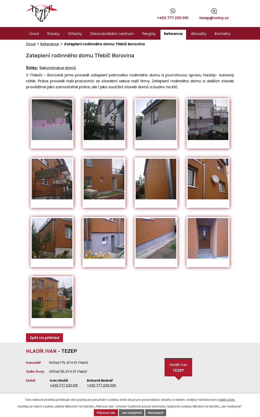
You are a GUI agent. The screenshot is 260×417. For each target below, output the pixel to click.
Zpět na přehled (44, 337)
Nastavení (155, 413)
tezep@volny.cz (214, 14)
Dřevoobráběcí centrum (112, 33)
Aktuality (198, 33)
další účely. (227, 400)
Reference (173, 33)
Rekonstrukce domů (58, 67)
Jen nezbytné (132, 413)
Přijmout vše (106, 413)
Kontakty (223, 33)
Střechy (75, 33)
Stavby (53, 33)
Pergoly (149, 33)
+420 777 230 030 (101, 385)
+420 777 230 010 (172, 14)
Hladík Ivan (178, 368)
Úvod (34, 33)
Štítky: (32, 67)
